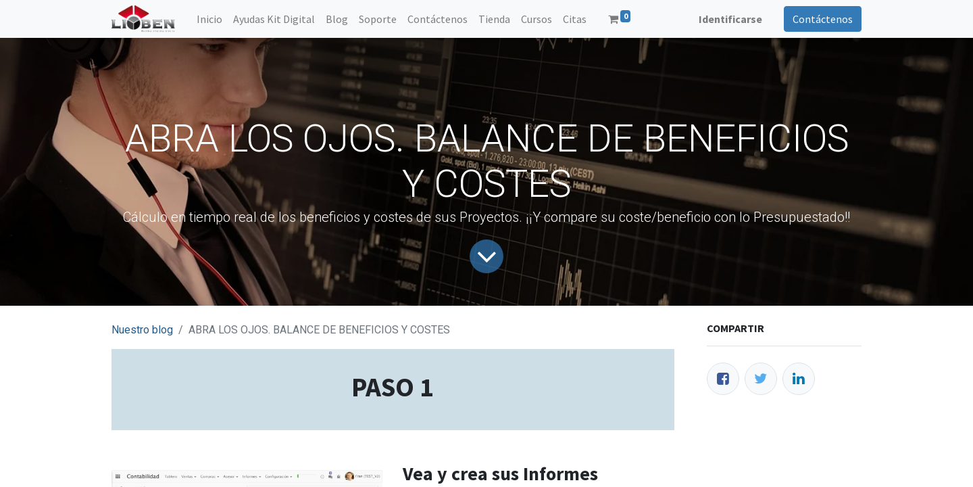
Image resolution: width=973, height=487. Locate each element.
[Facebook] (723, 379)
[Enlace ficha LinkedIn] (798, 379)
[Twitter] (761, 379)
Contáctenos (823, 19)
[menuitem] (209, 18)
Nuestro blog (142, 329)
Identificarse (730, 19)
